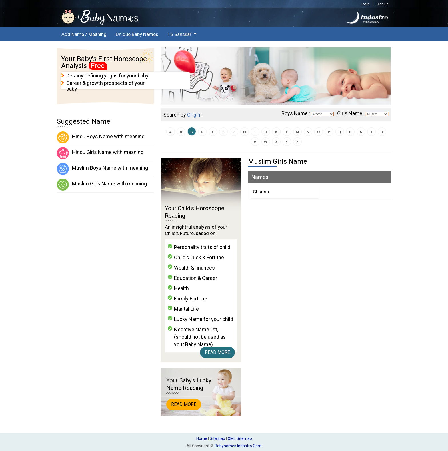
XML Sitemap (240, 438)
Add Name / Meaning (84, 34)
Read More (217, 352)
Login (365, 4)
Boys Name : (295, 113)
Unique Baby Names (137, 34)
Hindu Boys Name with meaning (101, 137)
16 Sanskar (179, 34)
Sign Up (382, 4)
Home (201, 438)
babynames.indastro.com (238, 446)
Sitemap (217, 438)
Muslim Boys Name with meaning (102, 169)
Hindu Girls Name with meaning (100, 153)
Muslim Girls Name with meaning (102, 185)
